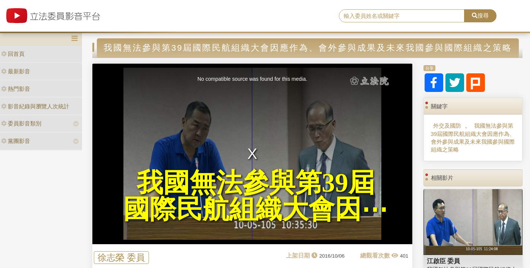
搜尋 (480, 15)
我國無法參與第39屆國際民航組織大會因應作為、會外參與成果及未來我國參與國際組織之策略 (473, 137)
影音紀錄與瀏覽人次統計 (35, 106)
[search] (401, 16)
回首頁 (13, 54)
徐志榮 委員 (121, 257)
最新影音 (15, 71)
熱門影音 (15, 89)
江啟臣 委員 (443, 261)
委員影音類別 (21, 123)
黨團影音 (15, 141)
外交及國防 (447, 125)
